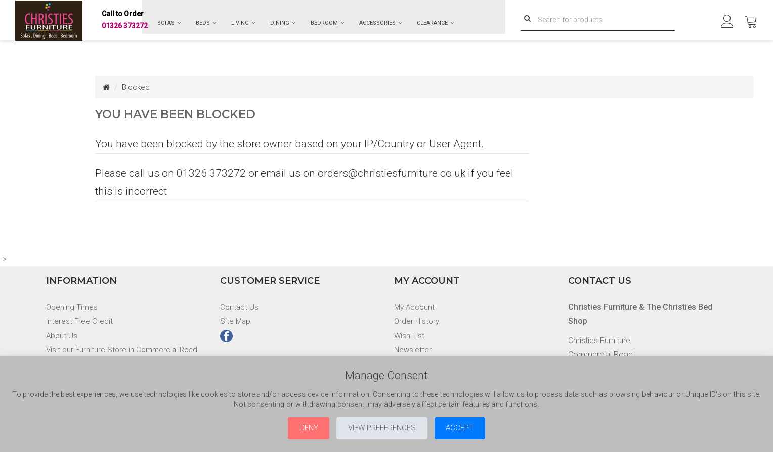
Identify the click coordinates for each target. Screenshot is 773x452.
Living (243, 23)
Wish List (409, 335)
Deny (297, 427)
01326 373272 (125, 20)
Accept (471, 427)
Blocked (137, 87)
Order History (417, 321)
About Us (62, 335)
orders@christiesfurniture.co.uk (391, 173)
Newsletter (413, 349)
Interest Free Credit (80, 321)
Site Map (235, 321)
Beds (206, 23)
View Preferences (382, 427)
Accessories (380, 23)
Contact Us (240, 307)
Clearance (435, 23)
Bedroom (327, 23)
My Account (415, 307)
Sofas (169, 23)
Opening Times (72, 307)
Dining (282, 23)
